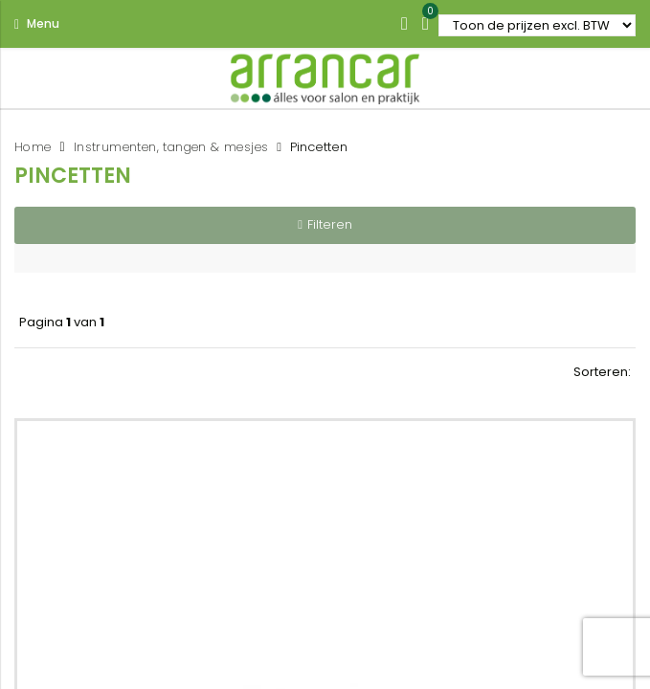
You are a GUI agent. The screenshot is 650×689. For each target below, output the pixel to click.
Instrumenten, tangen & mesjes (171, 147)
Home (33, 147)
